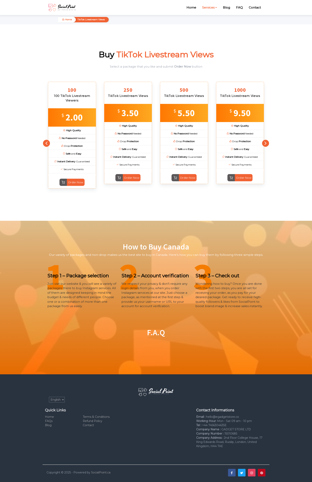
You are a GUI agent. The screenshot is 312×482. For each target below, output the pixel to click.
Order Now (75, 182)
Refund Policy (92, 421)
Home (191, 7)
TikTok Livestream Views (91, 19)
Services (208, 7)
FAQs (49, 421)
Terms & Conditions (96, 417)
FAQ (239, 7)
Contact (255, 7)
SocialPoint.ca (100, 472)
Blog (226, 7)
